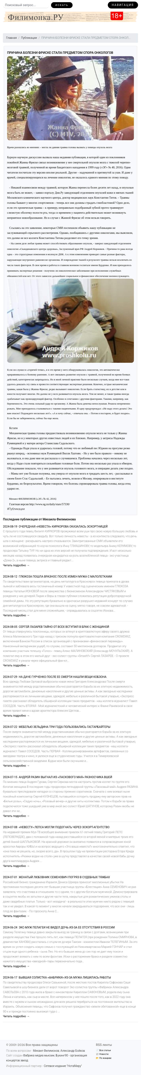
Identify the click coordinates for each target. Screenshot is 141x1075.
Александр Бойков (73, 1050)
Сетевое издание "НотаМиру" (63, 1066)
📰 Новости (102, 1054)
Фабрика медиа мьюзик (39, 1055)
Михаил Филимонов (46, 1050)
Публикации (29, 38)
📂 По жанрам (103, 1058)
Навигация (123, 5)
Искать (61, 5)
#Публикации (16, 509)
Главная (11, 38)
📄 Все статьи (103, 1050)
